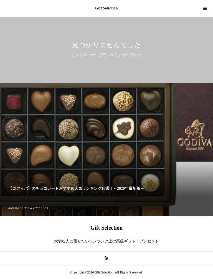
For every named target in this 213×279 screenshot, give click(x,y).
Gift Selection (106, 8)
